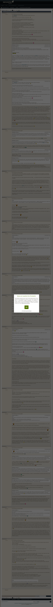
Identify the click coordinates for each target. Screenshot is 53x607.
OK (27, 307)
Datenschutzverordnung (26, 303)
